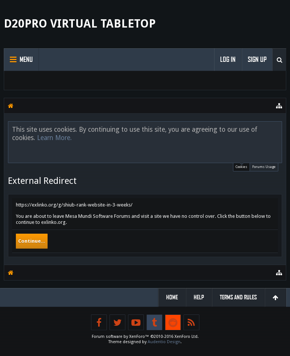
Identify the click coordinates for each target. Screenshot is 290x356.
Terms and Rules (238, 297)
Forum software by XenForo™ (145, 336)
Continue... (31, 241)
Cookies (241, 166)
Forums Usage (264, 167)
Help (199, 297)
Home (172, 297)
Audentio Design (164, 341)
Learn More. (54, 138)
